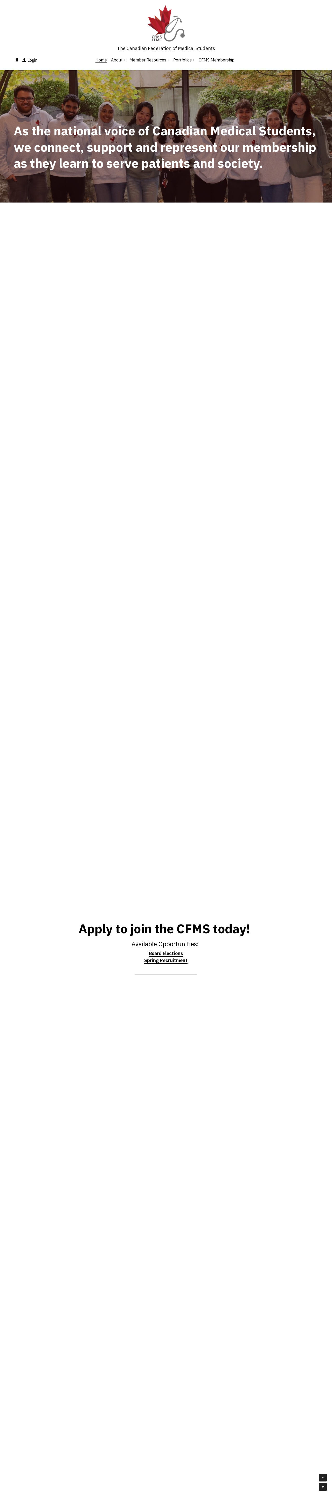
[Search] (17, 60)
